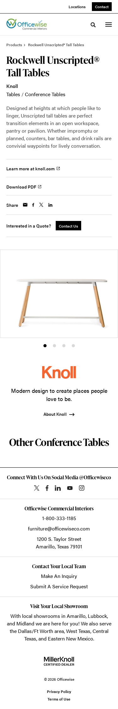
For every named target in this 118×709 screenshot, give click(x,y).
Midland (25, 623)
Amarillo (76, 615)
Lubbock (97, 615)
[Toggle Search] (93, 24)
